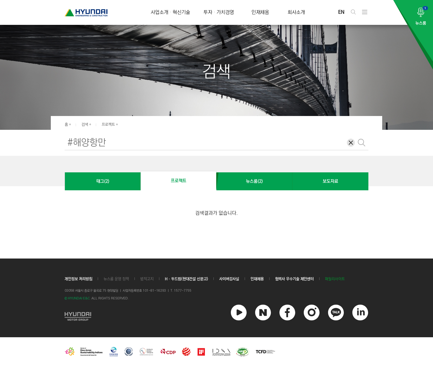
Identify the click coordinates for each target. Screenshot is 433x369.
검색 (84, 125)
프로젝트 (108, 125)
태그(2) (102, 181)
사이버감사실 (229, 279)
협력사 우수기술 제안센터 (294, 279)
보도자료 (330, 181)
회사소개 (296, 12)
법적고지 (147, 279)
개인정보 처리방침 (78, 279)
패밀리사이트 (335, 279)
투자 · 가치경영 (219, 12)
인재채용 (260, 12)
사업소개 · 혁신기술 (170, 12)
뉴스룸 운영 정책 (116, 279)
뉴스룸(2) (254, 181)
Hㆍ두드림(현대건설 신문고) (186, 279)
